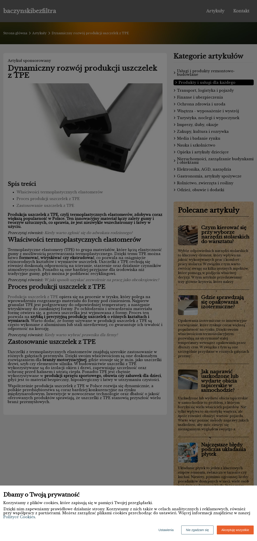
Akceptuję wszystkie (235, 530)
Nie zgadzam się (197, 530)
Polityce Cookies (19, 517)
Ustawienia (166, 530)
